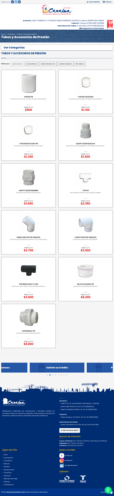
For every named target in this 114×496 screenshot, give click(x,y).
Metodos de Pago (11, 479)
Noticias (7, 482)
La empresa (8, 458)
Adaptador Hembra (28, 190)
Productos (11, 34)
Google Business (68, 465)
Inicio (3, 34)
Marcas (7, 464)
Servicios (7, 476)
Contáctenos (9, 485)
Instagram (66, 460)
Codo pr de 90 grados (85, 237)
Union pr (28, 97)
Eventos (7, 467)
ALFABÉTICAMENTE (65, 64)
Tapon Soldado (85, 97)
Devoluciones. (9, 470)
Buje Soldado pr (85, 284)
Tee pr (86, 190)
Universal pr (28, 331)
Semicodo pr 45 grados (28, 237)
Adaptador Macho (85, 143)
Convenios (8, 461)
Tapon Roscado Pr (28, 143)
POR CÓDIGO (79, 64)
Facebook (65, 455)
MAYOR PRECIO (31, 64)
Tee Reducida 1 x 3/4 (28, 284)
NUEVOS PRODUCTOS (48, 64)
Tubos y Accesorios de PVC (27, 34)
